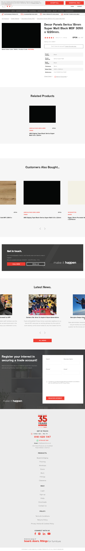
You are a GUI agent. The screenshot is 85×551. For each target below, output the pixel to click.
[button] (40, 229)
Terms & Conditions (43, 516)
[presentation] (57, 390)
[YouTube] (49, 533)
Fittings (61, 11)
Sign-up (42, 494)
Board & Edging (22, 11)
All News (42, 340)
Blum (55, 11)
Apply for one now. (70, 46)
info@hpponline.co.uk (44, 443)
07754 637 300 (43, 440)
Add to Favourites (61, 76)
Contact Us (43, 506)
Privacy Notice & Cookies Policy (42, 523)
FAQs (42, 498)
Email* (65, 369)
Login (43, 491)
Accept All (54, 3)
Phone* (48, 369)
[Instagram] (39, 533)
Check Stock (47, 76)
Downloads (42, 502)
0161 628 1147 (42, 437)
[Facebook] (35, 533)
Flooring (32, 11)
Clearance (69, 11)
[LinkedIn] (44, 533)
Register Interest (55, 398)
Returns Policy (42, 520)
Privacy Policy (35, 3)
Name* (48, 359)
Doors (49, 11)
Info (13, 11)
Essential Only (74, 3)
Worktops (41, 11)
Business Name (68, 359)
